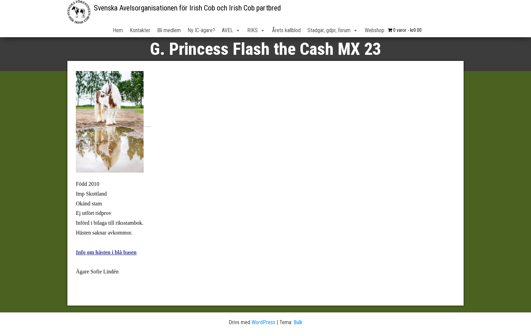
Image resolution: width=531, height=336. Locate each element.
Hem (118, 30)
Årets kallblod (286, 30)
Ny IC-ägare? (201, 30)
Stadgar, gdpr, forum (332, 30)
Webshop (374, 30)
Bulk (298, 322)
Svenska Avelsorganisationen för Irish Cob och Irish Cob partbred (187, 8)
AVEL (231, 30)
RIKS (256, 30)
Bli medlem (169, 30)
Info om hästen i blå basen (106, 252)
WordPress (263, 322)
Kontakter (140, 30)
